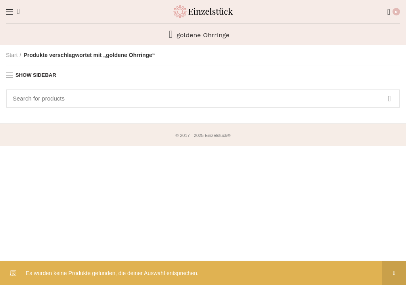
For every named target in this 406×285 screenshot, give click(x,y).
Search (389, 98)
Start (12, 55)
